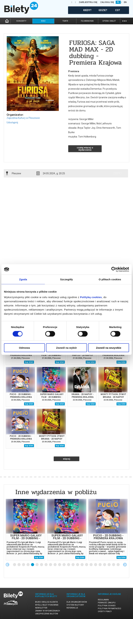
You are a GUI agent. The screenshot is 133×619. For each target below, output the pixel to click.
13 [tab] (68, 564)
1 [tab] (14, 564)
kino (43, 21)
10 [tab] (55, 564)
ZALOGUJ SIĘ (107, 2)
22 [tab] (109, 564)
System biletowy (75, 605)
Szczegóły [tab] (66, 279)
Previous (7, 564)
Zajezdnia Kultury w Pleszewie (23, 118)
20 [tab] (100, 564)
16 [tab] (82, 564)
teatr (65, 21)
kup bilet (29, 362)
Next (125, 564)
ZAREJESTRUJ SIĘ (88, 2)
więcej (66, 459)
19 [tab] (95, 564)
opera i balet (109, 21)
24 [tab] (118, 564)
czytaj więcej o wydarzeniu (85, 148)
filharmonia (87, 21)
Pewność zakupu (107, 603)
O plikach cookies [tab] (110, 279)
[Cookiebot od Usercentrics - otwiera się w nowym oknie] (114, 269)
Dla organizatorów (76, 602)
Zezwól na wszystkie (108, 347)
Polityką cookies (91, 297)
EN (125, 2)
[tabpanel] (25, 529)
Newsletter (41, 608)
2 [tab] (19, 564)
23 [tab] (114, 564)
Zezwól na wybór (66, 347)
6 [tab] (37, 564)
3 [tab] (23, 564)
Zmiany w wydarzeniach (47, 611)
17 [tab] (86, 564)
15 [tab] (77, 564)
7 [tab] (41, 564)
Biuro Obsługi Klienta (46, 602)
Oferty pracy (105, 611)
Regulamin (103, 600)
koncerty (21, 21)
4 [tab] (28, 564)
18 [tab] (91, 564)
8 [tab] (46, 564)
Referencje (72, 608)
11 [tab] (59, 564)
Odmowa (24, 347)
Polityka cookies (107, 605)
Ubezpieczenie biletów (46, 614)
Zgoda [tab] (23, 279)
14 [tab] (73, 564)
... (124, 20)
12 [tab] (64, 564)
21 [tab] (105, 564)
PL (118, 2)
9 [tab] (50, 564)
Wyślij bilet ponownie (46, 605)
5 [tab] (32, 564)
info (117, 173)
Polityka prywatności (109, 608)
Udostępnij (12, 122)
